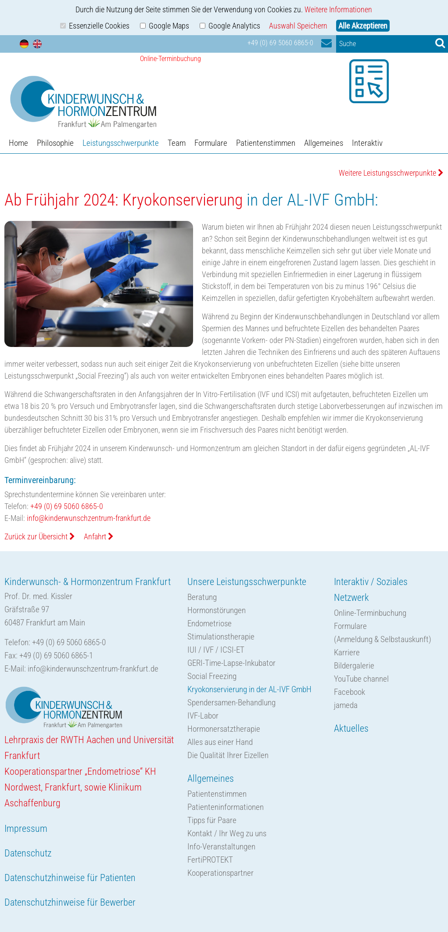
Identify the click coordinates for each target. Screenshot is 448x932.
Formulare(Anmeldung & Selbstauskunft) (382, 632)
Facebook (349, 692)
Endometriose (209, 623)
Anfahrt (99, 536)
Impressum (25, 828)
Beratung (202, 597)
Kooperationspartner (220, 873)
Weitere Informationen (338, 9)
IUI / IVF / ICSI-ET (215, 650)
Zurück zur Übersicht (39, 536)
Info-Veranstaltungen (221, 847)
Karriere (347, 652)
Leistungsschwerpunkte (120, 143)
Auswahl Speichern (298, 25)
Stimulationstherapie (220, 637)
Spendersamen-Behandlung (231, 702)
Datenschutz (27, 853)
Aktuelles (351, 728)
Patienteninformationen (225, 807)
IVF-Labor (203, 716)
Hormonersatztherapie (223, 729)
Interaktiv (367, 143)
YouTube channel (361, 679)
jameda (346, 705)
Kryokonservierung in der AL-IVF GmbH (249, 689)
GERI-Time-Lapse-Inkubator (231, 663)
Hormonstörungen (216, 610)
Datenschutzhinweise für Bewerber (70, 902)
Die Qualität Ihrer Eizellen (228, 755)
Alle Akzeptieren (362, 25)
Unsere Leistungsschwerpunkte (246, 581)
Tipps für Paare (212, 820)
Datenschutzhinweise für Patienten (70, 877)
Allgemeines (323, 143)
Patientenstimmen (265, 143)
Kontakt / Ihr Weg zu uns (226, 833)
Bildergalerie (354, 666)
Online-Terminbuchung (370, 613)
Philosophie (55, 143)
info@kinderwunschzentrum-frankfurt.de (89, 518)
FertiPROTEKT (210, 860)
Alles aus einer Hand (220, 742)
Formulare (210, 143)
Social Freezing (212, 676)
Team (177, 143)
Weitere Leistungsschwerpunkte (391, 172)
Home (18, 143)
